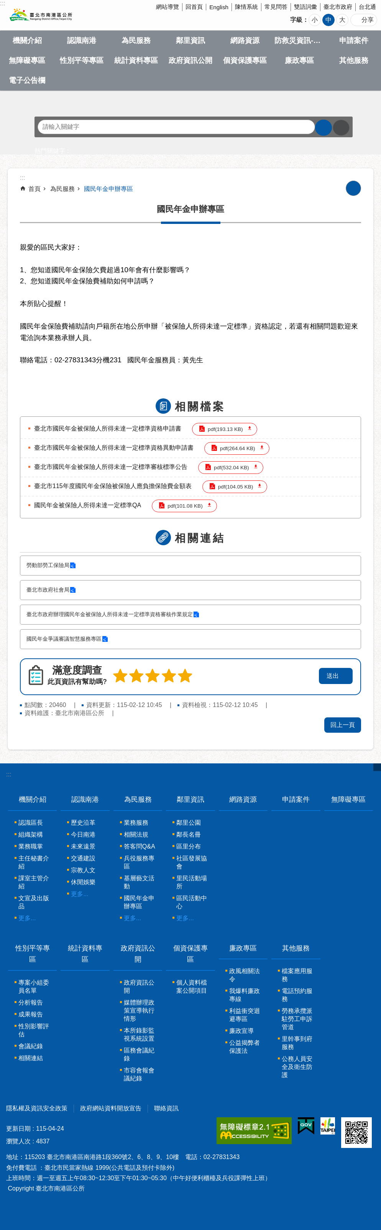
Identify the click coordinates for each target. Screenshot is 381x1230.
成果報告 (30, 1014)
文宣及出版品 (33, 902)
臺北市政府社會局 (47, 590)
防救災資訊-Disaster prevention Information (299, 40)
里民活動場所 (191, 882)
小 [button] (315, 19)
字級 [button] (296, 19)
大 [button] (342, 19)
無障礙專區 (27, 60)
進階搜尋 (341, 128)
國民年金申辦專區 (108, 189)
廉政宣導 (241, 1031)
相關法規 (136, 834)
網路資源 (244, 40)
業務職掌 (30, 846)
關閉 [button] (377, 767)
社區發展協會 (191, 862)
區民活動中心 (191, 902)
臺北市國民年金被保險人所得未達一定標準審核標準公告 (110, 467)
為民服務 (136, 40)
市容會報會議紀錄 (139, 1074)
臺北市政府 (338, 6)
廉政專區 (299, 60)
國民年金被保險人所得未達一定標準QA (87, 505)
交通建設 (83, 858)
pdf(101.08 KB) (185, 506)
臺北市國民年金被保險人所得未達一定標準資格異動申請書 (114, 447)
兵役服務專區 (139, 862)
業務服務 (136, 822)
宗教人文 (83, 870)
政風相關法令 (244, 975)
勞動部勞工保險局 (47, 565)
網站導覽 (167, 6)
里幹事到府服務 (297, 1043)
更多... (27, 918)
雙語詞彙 (305, 6)
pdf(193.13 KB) (225, 429)
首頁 (34, 189)
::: (8, 774)
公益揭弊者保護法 (244, 1046)
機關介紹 (27, 40)
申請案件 (353, 40)
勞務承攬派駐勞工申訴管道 (297, 1019)
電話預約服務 (297, 995)
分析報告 (30, 1002)
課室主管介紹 (33, 882)
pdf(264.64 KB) (237, 448)
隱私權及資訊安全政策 (36, 1108)
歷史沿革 (83, 822)
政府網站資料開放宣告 (110, 1108)
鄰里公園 (188, 822)
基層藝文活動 (139, 882)
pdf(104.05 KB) (235, 487)
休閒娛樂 (83, 882)
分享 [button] (367, 19)
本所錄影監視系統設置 (139, 1034)
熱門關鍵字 (49, 151)
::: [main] (22, 177)
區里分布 (188, 846)
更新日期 (18, 1128)
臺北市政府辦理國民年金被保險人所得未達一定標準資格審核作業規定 (109, 614)
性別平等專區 (81, 60)
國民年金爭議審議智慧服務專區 (64, 639)
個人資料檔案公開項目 (191, 986)
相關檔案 (200, 407)
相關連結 (200, 538)
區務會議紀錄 (139, 1054)
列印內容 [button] (353, 188)
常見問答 (275, 6)
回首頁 (194, 6)
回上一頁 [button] (342, 725)
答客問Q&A (139, 846)
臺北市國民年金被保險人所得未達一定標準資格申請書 (107, 428)
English (218, 7)
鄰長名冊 (188, 834)
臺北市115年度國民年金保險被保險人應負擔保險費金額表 (113, 486)
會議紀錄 (30, 1046)
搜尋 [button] (323, 128)
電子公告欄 (27, 80)
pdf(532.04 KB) (231, 467)
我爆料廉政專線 (244, 995)
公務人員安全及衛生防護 (297, 1067)
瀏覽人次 (18, 1141)
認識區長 (30, 822)
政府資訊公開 (190, 60)
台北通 (367, 6)
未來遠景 (83, 846)
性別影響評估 (33, 1030)
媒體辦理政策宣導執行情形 (139, 1010)
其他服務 (353, 60)
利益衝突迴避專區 (244, 1015)
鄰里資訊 (190, 40)
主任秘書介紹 (33, 862)
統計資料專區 (136, 60)
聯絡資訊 (166, 1108)
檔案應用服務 (297, 975)
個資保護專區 (245, 60)
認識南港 (81, 40)
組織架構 (30, 834)
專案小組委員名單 (33, 986)
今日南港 (83, 834)
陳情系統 (246, 6)
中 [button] (328, 19)
